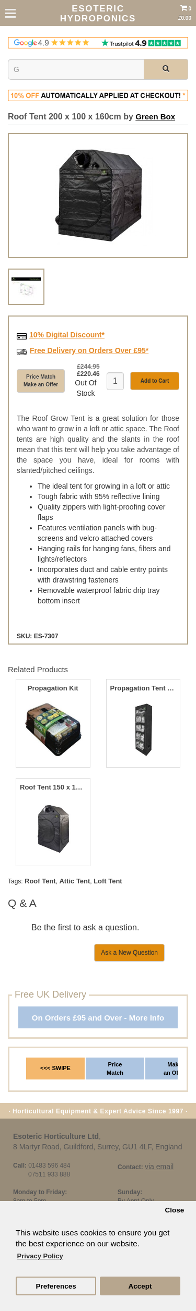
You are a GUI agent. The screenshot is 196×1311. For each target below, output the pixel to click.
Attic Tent (74, 881)
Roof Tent (40, 881)
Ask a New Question (129, 952)
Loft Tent (108, 881)
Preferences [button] (56, 1286)
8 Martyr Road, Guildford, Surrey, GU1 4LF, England (97, 1147)
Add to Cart (155, 381)
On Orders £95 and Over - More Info (98, 1017)
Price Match (115, 1068)
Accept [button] (140, 1286)
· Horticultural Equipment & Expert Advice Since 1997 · (98, 1111)
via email (159, 1166)
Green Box (155, 116)
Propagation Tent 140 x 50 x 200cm (143, 688)
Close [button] (174, 1210)
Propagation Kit (53, 688)
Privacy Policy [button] (40, 1256)
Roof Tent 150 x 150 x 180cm (53, 787)
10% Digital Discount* (67, 335)
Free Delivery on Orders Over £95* (89, 350)
